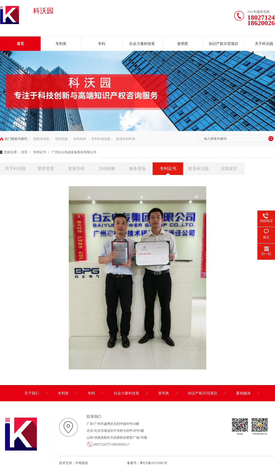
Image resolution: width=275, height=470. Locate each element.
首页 (20, 44)
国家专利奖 (41, 139)
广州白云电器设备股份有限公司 (74, 152)
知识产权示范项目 (223, 44)
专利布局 (79, 139)
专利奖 (60, 44)
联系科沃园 (198, 168)
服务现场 (137, 168)
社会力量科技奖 (142, 44)
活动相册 (107, 168)
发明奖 (182, 44)
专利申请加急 (100, 139)
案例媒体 (243, 393)
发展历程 (76, 168)
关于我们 (31, 393)
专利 (101, 44)
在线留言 (229, 168)
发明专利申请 (125, 139)
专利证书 (40, 152)
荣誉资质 (46, 168)
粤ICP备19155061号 (153, 463)
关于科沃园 (15, 168)
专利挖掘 (61, 139)
